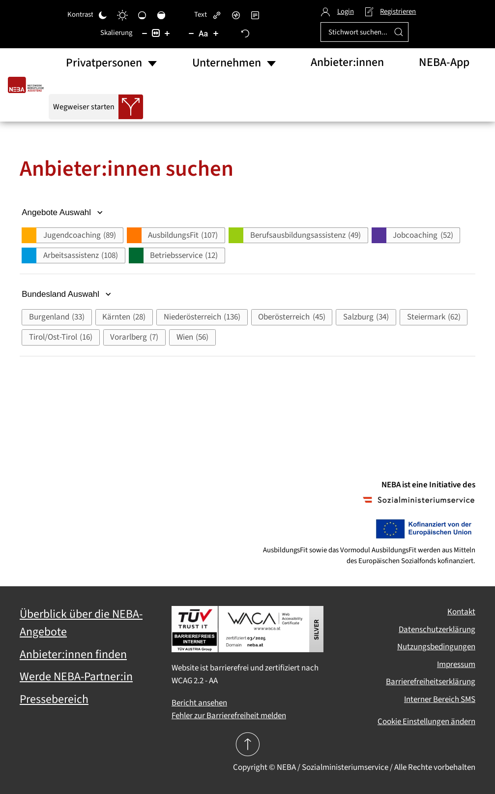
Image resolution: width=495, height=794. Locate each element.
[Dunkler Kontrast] (103, 15)
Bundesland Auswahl (67, 294)
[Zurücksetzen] (245, 33)
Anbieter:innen (347, 62)
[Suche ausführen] (398, 32)
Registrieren (390, 11)
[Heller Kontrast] (122, 15)
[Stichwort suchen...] (364, 32)
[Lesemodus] (255, 15)
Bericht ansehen (199, 703)
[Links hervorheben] (217, 15)
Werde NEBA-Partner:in (76, 676)
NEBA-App (444, 62)
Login (337, 11)
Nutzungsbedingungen (436, 647)
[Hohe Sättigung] (161, 15)
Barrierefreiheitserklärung (430, 682)
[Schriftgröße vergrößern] (215, 33)
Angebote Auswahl (63, 212)
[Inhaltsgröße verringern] (144, 33)
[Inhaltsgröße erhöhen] (167, 33)
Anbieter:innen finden (73, 654)
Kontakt (461, 612)
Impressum (456, 664)
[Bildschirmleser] (236, 15)
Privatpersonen (104, 63)
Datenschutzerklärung (437, 629)
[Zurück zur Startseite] (28, 85)
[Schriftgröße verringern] (191, 33)
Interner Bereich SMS (439, 699)
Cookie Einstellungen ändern (426, 722)
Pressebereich (54, 699)
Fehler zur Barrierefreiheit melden (229, 716)
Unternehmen (226, 63)
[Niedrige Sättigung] (142, 15)
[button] (72, 235)
